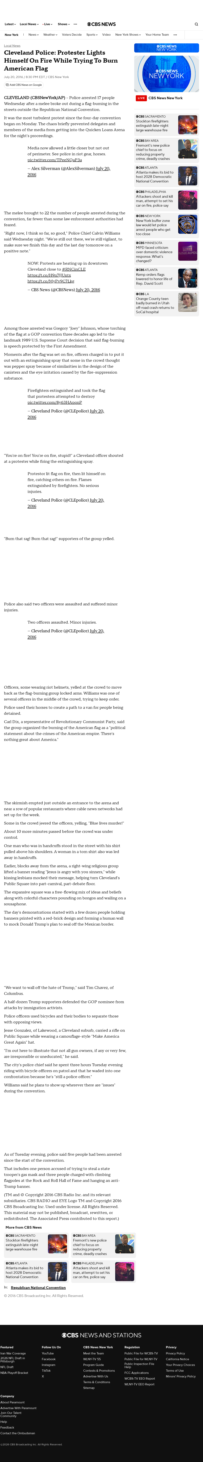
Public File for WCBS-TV (141, 1353)
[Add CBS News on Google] (24, 85)
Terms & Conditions (96, 1382)
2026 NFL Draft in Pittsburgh (12, 1360)
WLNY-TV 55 (92, 1359)
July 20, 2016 (88, 289)
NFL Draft (6, 1367)
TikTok (46, 1370)
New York (11, 35)
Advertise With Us (95, 1376)
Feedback (7, 1427)
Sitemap (89, 1387)
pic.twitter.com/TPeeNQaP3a (55, 160)
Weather (50, 35)
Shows (64, 24)
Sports (92, 35)
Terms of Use (175, 1370)
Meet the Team (93, 1353)
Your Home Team (157, 35)
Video (106, 35)
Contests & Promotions (99, 1370)
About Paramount (12, 1402)
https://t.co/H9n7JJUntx (49, 275)
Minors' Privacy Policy (181, 1376)
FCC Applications (136, 1372)
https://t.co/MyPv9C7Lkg (51, 281)
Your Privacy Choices (180, 1365)
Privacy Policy (175, 1353)
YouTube (48, 1353)
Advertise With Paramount (18, 1408)
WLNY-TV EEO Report (139, 1384)
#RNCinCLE (74, 269)
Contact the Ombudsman (17, 1433)
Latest (10, 24)
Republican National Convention (38, 1287)
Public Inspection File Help (139, 1365)
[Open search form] (196, 24)
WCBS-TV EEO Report (139, 1378)
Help (3, 1421)
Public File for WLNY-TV (140, 1359)
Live (48, 24)
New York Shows (128, 35)
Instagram (48, 1365)
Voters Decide (72, 35)
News (34, 35)
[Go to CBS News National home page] (101, 24)
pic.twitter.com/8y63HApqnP (55, 402)
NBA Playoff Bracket (14, 1372)
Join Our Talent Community (10, 1414)
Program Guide (93, 1365)
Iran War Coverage (13, 1353)
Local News (29, 24)
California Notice (177, 1359)
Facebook (49, 1359)
